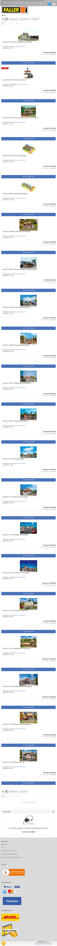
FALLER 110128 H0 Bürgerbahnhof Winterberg (17, 686)
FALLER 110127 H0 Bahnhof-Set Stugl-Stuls (16, 648)
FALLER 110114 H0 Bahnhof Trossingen (15, 497)
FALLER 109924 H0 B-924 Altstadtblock (15, 194)
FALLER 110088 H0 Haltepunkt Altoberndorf (16, 231)
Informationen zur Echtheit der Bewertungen (43, 944)
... (14, 23)
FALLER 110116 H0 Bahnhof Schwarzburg (16, 573)
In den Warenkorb (28, 63)
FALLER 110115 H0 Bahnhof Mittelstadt (15, 535)
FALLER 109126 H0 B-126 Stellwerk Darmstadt (17, 42)
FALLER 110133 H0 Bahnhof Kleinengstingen (17, 724)
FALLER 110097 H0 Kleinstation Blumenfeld (16, 383)
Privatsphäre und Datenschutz (17, 4)
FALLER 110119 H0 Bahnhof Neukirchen (15, 610)
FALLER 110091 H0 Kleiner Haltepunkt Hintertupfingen (20, 269)
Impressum (4, 844)
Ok (49, 4)
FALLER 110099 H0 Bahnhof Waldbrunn (15, 421)
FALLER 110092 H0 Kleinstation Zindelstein (16, 307)
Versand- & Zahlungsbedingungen (9, 854)
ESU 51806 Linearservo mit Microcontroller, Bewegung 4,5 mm (28, 828)
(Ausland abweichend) (20, 46)
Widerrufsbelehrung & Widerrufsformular (11, 857)
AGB (2, 847)
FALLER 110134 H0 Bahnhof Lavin (13, 762)
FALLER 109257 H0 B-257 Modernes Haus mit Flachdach (20, 118)
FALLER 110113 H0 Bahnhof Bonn (13, 459)
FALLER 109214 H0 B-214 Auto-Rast (14, 80)
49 (17, 23)
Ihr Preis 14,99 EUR (28, 832)
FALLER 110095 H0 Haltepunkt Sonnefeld (16, 345)
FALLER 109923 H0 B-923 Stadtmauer (15, 156)
